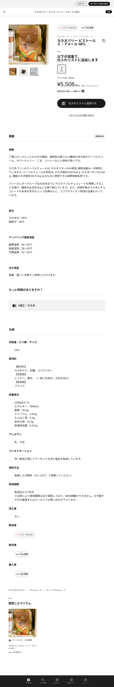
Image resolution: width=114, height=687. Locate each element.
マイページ (85, 681)
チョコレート (63, 36)
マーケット (29, 681)
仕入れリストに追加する (79, 103)
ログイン (81, 4)
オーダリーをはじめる (99, 4)
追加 (108, 12)
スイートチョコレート (83, 36)
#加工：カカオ (23, 305)
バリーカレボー (68, 28)
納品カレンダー (71, 681)
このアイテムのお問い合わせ (81, 115)
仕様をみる (99, 136)
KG (61, 69)
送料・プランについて (89, 86)
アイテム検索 (42, 681)
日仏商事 (87, 28)
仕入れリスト (57, 681)
